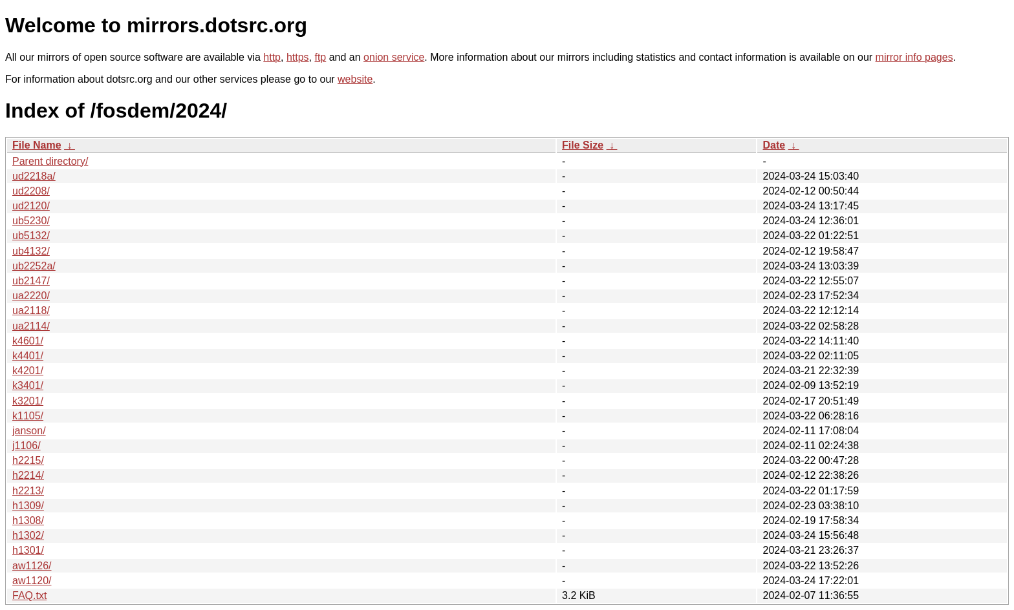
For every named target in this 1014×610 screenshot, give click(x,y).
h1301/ (28, 550)
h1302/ (28, 535)
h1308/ (28, 520)
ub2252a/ (34, 265)
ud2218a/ (34, 176)
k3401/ (27, 385)
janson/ (29, 430)
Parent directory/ (50, 161)
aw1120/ (32, 580)
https (297, 57)
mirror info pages (914, 57)
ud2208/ (31, 190)
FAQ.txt (29, 595)
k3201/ (27, 400)
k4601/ (27, 340)
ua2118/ (31, 310)
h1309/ (28, 505)
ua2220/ (31, 295)
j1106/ (26, 445)
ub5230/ (31, 220)
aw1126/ (32, 565)
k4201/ (27, 370)
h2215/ (28, 460)
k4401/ (27, 355)
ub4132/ (31, 251)
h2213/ (28, 490)
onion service (393, 57)
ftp (320, 57)
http (272, 57)
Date (773, 145)
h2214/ (28, 475)
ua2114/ (31, 326)
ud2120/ (31, 205)
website (355, 79)
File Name (36, 145)
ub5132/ (31, 235)
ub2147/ (31, 280)
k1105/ (27, 415)
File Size (582, 145)
